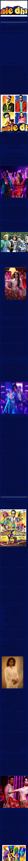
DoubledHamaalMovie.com (14, 1)
